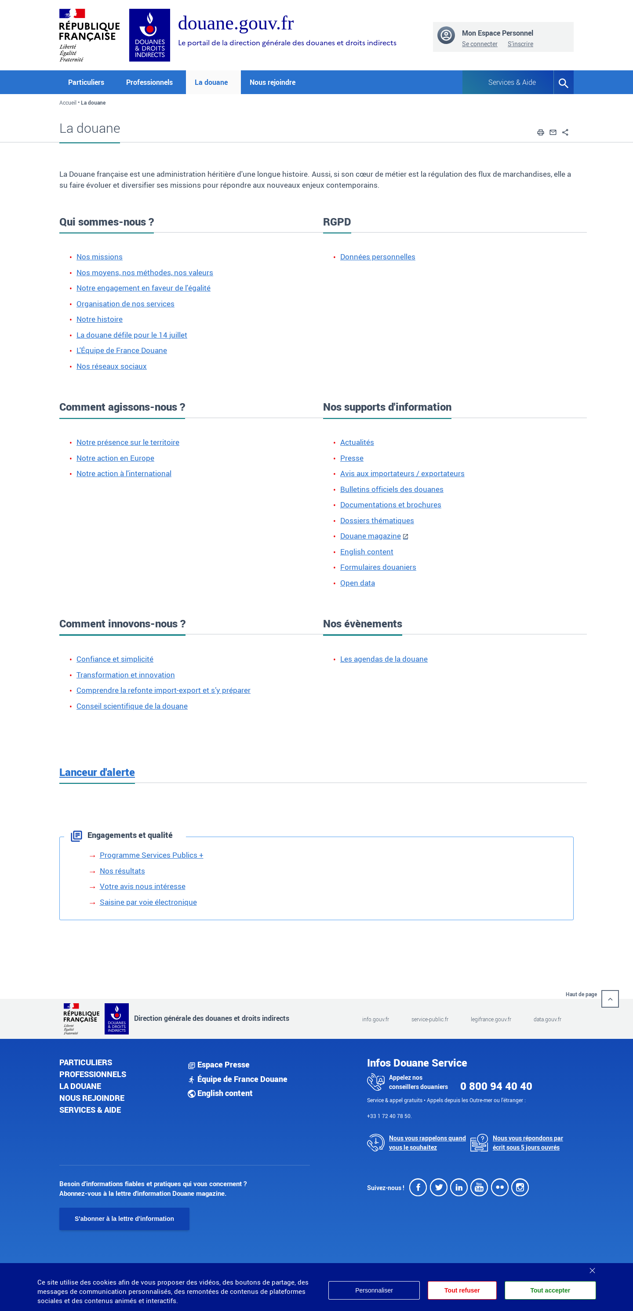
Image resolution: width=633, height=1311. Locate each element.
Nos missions (99, 256)
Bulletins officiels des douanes (392, 489)
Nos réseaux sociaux (111, 366)
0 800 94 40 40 (496, 1086)
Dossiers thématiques (377, 520)
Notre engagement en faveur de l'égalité (143, 288)
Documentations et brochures (390, 504)
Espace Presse (219, 1064)
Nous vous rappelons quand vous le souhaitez (427, 1142)
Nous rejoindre (272, 82)
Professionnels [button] (149, 82)
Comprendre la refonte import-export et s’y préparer (163, 690)
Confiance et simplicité (114, 659)
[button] (541, 131)
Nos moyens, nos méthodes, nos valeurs (144, 272)
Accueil (67, 102)
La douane (80, 1086)
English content (366, 551)
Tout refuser (462, 1290)
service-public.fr (429, 1019)
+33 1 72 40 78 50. (389, 1115)
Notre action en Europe (115, 458)
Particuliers (85, 1062)
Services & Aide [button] (512, 82)
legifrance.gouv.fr (491, 1019)
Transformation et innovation (125, 675)
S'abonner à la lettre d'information (124, 1218)
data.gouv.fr (547, 1019)
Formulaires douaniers (378, 567)
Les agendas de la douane (384, 659)
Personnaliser (374, 1290)
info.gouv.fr (375, 1019)
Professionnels (92, 1074)
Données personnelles (377, 256)
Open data (357, 583)
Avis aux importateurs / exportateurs (402, 473)
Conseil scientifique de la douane (132, 706)
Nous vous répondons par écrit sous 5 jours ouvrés (528, 1142)
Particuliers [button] (86, 82)
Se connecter (480, 44)
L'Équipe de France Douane (121, 350)
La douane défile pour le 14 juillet (131, 335)
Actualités (357, 442)
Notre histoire (99, 319)
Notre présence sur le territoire (127, 442)
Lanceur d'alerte (97, 772)
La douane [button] (211, 82)
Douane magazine (370, 536)
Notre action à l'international (123, 473)
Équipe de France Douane (237, 1079)
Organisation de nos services (125, 304)
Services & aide (90, 1109)
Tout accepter (550, 1290)
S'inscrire (520, 44)
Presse (352, 458)
